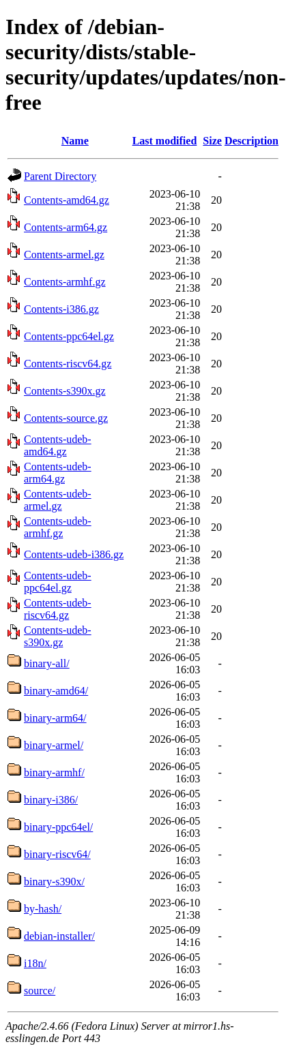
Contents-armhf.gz (65, 282)
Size (212, 141)
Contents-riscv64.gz (67, 363)
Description (251, 141)
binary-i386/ (51, 800)
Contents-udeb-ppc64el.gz (57, 582)
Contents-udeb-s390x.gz (57, 636)
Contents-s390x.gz (65, 391)
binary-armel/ (53, 745)
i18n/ (35, 963)
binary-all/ (47, 663)
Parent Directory (60, 176)
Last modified (164, 141)
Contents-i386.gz (61, 309)
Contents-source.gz (66, 418)
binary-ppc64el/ (58, 827)
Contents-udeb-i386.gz (74, 554)
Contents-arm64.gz (65, 227)
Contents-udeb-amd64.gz (57, 445)
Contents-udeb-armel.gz (57, 500)
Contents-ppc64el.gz (69, 336)
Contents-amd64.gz (66, 200)
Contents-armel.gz (64, 254)
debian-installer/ (59, 936)
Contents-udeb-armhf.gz (57, 527)
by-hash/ (42, 909)
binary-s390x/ (54, 881)
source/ (39, 990)
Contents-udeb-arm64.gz (57, 473)
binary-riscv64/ (57, 854)
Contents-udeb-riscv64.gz (57, 609)
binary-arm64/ (55, 718)
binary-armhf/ (54, 772)
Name (75, 141)
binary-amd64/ (56, 690)
